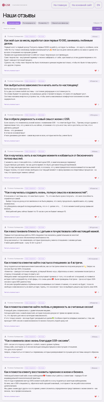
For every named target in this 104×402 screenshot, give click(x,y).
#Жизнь (94, 147)
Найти (97, 25)
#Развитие (94, 77)
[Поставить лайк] (97, 66)
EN (99, 3)
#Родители (94, 223)
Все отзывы (45, 32)
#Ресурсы (93, 111)
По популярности (33, 19)
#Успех (95, 33)
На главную (75, 3)
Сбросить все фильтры (69, 19)
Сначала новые (15, 19)
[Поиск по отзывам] (46, 25)
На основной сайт (89, 3)
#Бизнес (95, 364)
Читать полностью (12, 67)
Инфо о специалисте (31, 32)
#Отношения (93, 255)
